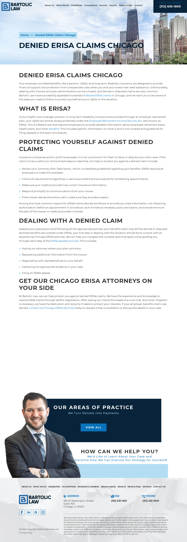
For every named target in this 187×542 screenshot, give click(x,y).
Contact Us (159, 486)
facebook (22, 512)
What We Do (62, 5)
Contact (138, 5)
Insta (29, 512)
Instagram (43, 512)
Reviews (146, 486)
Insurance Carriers (88, 486)
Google (36, 512)
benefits (54, 128)
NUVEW (22, 529)
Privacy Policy (26, 533)
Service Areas (108, 486)
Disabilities (76, 5)
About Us (49, 5)
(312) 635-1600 (170, 6)
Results (113, 5)
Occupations (90, 5)
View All (94, 427)
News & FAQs (125, 5)
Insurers (103, 5)
